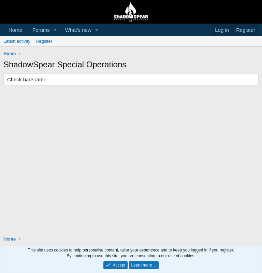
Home (15, 30)
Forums (41, 30)
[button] (55, 30)
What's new (78, 30)
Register (44, 41)
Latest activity (16, 41)
